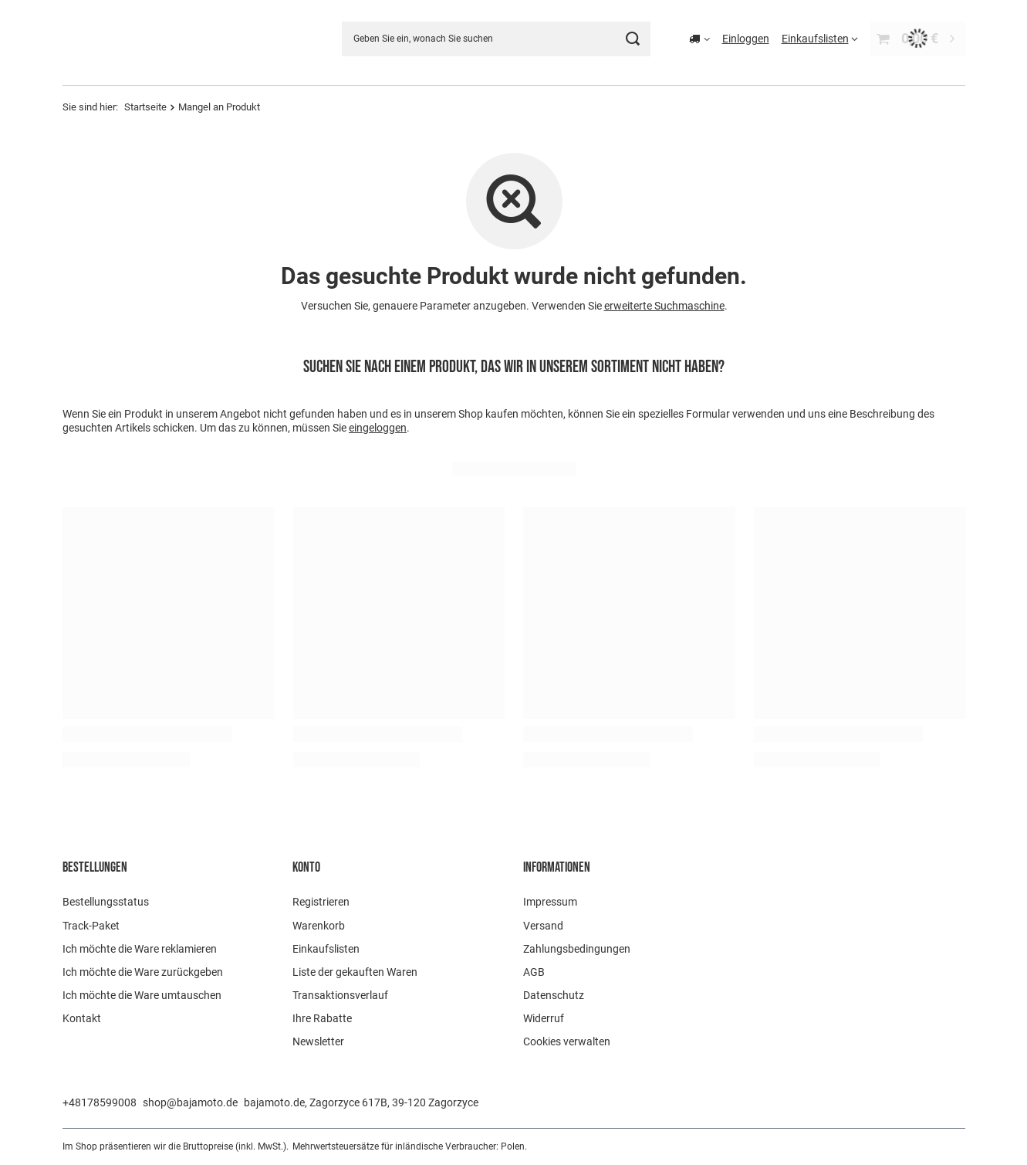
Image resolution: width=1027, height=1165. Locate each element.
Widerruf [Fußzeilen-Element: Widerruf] (543, 1018)
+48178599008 (99, 1102)
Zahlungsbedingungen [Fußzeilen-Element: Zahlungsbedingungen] (576, 949)
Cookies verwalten (566, 1041)
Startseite (145, 107)
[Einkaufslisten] (820, 38)
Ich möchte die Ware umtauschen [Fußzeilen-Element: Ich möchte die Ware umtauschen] (141, 995)
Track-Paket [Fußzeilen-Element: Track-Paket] (91, 925)
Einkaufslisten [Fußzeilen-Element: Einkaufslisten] (326, 949)
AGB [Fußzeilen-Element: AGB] (534, 972)
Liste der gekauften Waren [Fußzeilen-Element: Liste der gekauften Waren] (354, 972)
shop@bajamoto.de (190, 1102)
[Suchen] (633, 39)
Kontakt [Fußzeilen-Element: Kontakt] (81, 1018)
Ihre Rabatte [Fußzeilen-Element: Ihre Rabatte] (322, 1018)
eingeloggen (378, 428)
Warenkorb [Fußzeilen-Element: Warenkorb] (318, 925)
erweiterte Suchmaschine (663, 306)
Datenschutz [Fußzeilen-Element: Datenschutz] (553, 995)
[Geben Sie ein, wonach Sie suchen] (496, 39)
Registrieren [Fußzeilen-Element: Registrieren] (321, 902)
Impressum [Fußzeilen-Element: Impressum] (550, 902)
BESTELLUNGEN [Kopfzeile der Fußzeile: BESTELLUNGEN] (94, 867)
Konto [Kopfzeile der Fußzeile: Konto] (306, 867)
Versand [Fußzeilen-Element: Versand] (543, 925)
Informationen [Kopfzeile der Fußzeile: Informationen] (556, 867)
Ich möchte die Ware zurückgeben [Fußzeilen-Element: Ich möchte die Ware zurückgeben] (142, 972)
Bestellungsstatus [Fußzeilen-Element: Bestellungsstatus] (105, 902)
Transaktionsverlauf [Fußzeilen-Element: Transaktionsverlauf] (340, 995)
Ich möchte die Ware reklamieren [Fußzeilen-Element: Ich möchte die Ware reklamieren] (139, 949)
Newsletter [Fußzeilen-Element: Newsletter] (318, 1041)
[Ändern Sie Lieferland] (699, 38)
